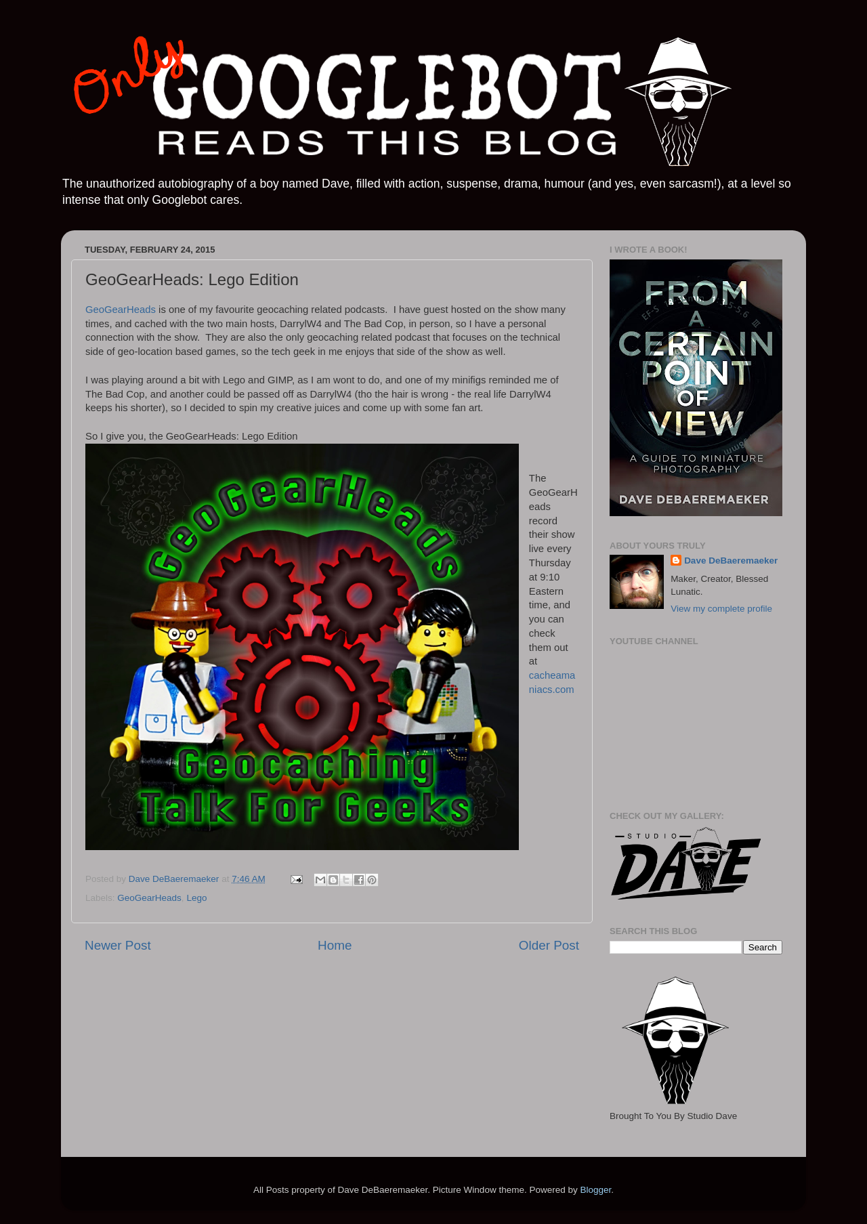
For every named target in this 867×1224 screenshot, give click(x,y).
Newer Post (118, 945)
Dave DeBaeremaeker (731, 560)
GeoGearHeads (121, 309)
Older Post (549, 945)
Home (335, 945)
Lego (196, 898)
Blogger (595, 1190)
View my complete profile (721, 609)
